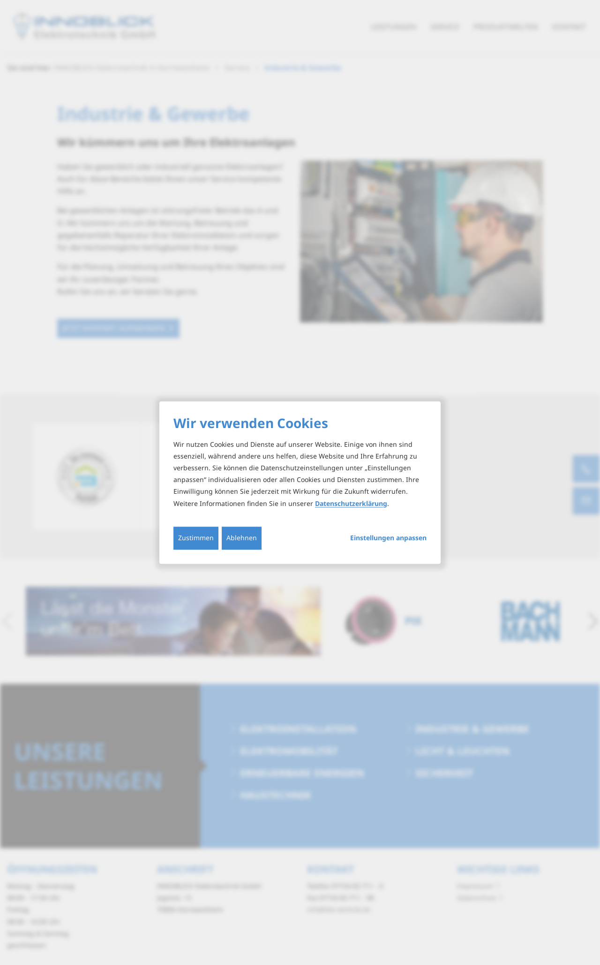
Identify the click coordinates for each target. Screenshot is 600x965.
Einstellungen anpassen (388, 538)
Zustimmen (196, 537)
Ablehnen (241, 537)
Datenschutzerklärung (351, 503)
